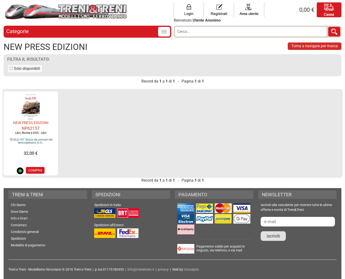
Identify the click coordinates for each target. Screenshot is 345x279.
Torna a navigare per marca (314, 46)
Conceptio (191, 269)
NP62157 (31, 128)
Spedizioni (18, 238)
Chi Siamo (18, 205)
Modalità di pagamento (28, 245)
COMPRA (35, 170)
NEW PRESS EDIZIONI (30, 123)
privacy (163, 269)
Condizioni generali (25, 232)
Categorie (17, 31)
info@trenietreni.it (140, 269)
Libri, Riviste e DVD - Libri (30, 133)
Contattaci (19, 225)
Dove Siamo (19, 212)
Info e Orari (19, 218)
